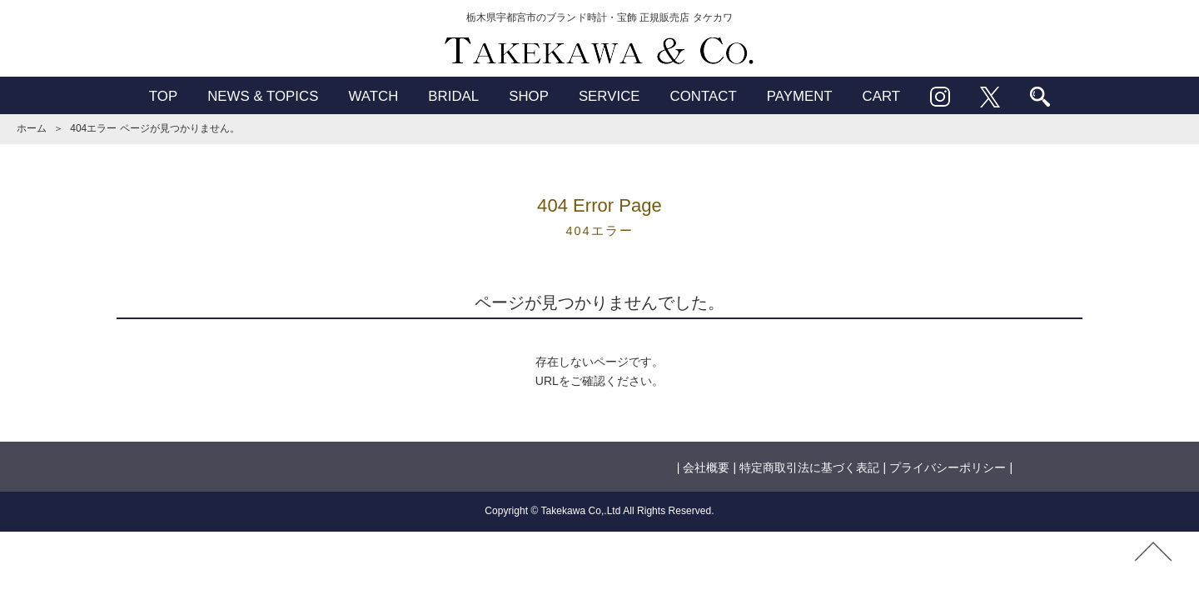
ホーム (32, 128)
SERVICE (609, 96)
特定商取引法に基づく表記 (809, 467)
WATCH (373, 96)
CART (882, 96)
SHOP (529, 96)
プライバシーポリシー (947, 467)
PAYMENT (800, 96)
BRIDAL (453, 96)
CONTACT (703, 96)
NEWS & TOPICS (262, 96)
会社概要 (706, 467)
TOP (163, 96)
